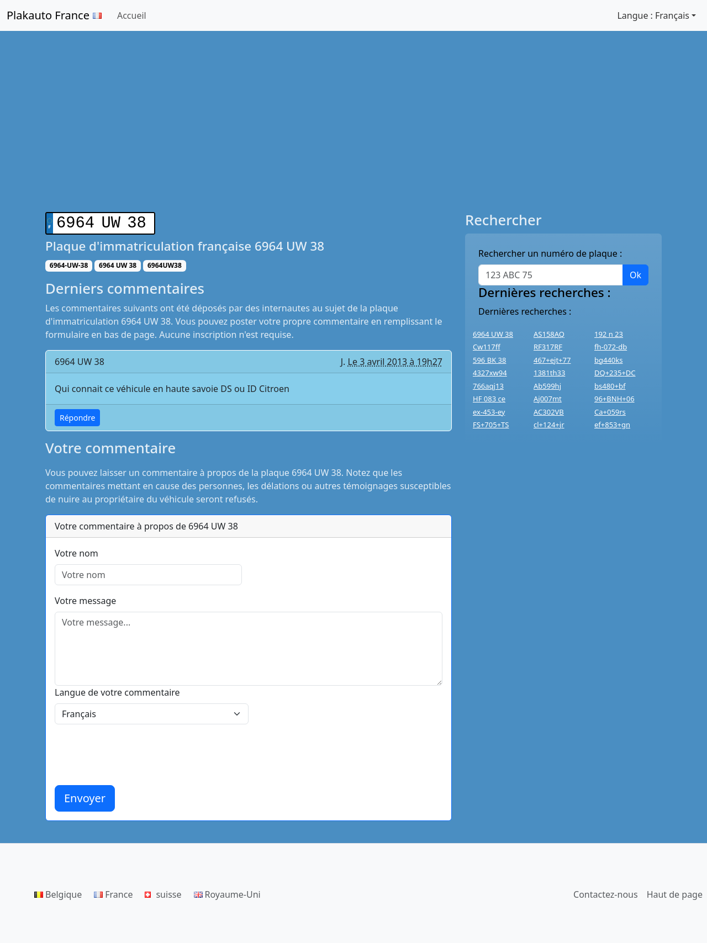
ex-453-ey (489, 412)
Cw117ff (486, 347)
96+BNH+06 (614, 399)
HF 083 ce (489, 399)
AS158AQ (549, 334)
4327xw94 (490, 373)
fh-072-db (610, 347)
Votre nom (76, 551)
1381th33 (549, 373)
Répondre (77, 415)
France (113, 892)
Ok (635, 275)
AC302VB (549, 412)
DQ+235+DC (615, 373)
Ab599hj (547, 386)
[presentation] (139, 752)
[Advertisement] (353, 121)
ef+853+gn (612, 425)
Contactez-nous (605, 892)
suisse (163, 892)
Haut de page (675, 892)
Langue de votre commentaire (117, 690)
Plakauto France (54, 15)
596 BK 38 (489, 360)
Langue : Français (653, 15)
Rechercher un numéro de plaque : (550, 253)
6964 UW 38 (493, 334)
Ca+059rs (610, 412)
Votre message (85, 598)
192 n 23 (608, 334)
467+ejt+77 (552, 360)
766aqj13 (488, 386)
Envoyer (84, 795)
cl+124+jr (549, 425)
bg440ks (608, 360)
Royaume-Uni (227, 892)
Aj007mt (548, 399)
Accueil (131, 15)
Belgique (58, 892)
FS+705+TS (491, 425)
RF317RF (548, 347)
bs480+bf (609, 386)
